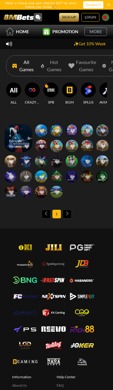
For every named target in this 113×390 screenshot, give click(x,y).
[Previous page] (46, 214)
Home (17, 31)
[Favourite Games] (82, 66)
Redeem (93, 4)
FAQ (60, 385)
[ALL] (13, 93)
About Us (19, 385)
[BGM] (69, 93)
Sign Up (69, 17)
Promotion (60, 31)
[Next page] (67, 214)
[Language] (105, 17)
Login (90, 17)
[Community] (38, 17)
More (95, 31)
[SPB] (50, 93)
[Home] (19, 17)
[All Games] (23, 66)
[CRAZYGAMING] (32, 93)
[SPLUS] (88, 93)
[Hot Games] (51, 66)
